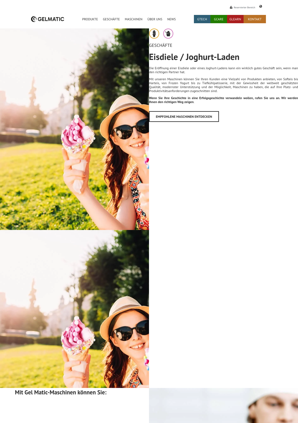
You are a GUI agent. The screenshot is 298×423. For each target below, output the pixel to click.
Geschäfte (111, 19)
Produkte (90, 19)
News (171, 19)
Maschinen (133, 19)
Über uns (154, 19)
